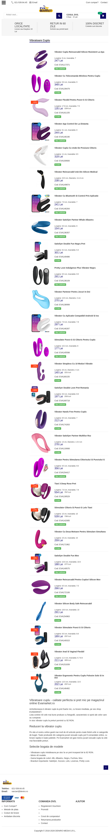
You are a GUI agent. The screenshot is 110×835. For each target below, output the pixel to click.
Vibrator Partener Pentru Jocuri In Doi (72, 292)
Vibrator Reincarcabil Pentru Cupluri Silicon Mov (77, 579)
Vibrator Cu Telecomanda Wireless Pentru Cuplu (77, 76)
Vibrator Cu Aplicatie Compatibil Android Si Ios (76, 316)
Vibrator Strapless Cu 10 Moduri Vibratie (73, 364)
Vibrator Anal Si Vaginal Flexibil (69, 651)
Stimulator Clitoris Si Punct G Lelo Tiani (73, 507)
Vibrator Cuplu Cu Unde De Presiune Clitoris (75, 148)
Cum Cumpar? (10, 806)
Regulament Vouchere (51, 806)
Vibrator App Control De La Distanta (71, 124)
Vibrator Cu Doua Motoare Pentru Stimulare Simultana (80, 532)
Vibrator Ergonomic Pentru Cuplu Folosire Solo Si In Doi (79, 676)
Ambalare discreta (12, 816)
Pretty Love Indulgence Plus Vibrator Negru (75, 268)
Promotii (44, 809)
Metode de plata (11, 809)
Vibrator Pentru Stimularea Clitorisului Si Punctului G (79, 460)
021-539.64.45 (19, 2)
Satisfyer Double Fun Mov (66, 555)
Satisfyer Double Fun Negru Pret (69, 244)
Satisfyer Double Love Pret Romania (71, 388)
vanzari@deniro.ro (20, 791)
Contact (104, 2)
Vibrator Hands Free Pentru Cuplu (70, 412)
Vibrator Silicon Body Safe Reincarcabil (73, 603)
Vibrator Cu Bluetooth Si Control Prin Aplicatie (76, 196)
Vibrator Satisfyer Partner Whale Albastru (74, 220)
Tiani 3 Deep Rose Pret (65, 483)
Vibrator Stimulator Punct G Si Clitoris (72, 627)
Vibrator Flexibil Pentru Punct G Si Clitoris (74, 100)
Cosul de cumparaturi (50, 816)
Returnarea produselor (51, 820)
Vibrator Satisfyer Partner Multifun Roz (72, 436)
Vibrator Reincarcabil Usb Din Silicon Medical (75, 172)
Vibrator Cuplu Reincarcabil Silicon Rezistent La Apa (79, 52)
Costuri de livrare (11, 813)
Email (33, 2)
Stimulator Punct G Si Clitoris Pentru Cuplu (74, 340)
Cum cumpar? (92, 2)
